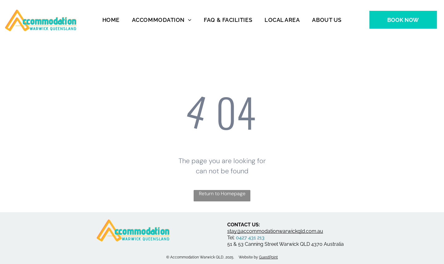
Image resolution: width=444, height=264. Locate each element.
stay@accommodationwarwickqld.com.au (275, 231)
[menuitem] (111, 20)
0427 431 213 (250, 238)
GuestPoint (268, 257)
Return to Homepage (222, 193)
